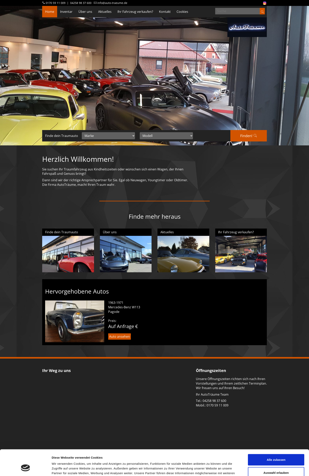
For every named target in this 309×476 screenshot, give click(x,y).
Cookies (182, 11)
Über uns (85, 11)
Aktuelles (105, 11)
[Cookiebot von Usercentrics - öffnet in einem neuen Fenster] (25, 468)
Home (49, 11)
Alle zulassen (276, 437)
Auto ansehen (119, 336)
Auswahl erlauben (276, 450)
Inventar (66, 11)
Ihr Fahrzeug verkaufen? (135, 11)
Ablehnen (276, 463)
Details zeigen (210, 468)
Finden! (248, 135)
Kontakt (165, 11)
